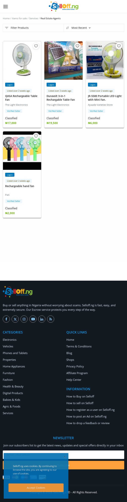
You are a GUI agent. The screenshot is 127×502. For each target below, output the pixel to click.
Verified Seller (13, 111)
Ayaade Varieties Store (100, 104)
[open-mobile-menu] (5, 6)
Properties (9, 359)
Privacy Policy (75, 366)
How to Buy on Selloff (80, 396)
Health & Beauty (13, 386)
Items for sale (19, 18)
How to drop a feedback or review (88, 423)
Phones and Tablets (15, 353)
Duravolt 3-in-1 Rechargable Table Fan (61, 97)
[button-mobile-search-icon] (121, 6)
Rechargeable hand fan (19, 186)
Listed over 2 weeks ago (18, 90)
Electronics (9, 339)
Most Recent (78, 28)
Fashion (8, 380)
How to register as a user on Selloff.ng (90, 410)
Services (33, 18)
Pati (7, 194)
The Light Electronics (16, 104)
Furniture (9, 373)
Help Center (73, 380)
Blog (69, 353)
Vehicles (8, 346)
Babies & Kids (11, 400)
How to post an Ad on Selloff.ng (86, 416)
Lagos (10, 84)
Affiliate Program (77, 373)
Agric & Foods (11, 406)
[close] (64, 457)
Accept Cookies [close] (36, 487)
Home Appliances (14, 366)
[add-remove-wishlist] (36, 46)
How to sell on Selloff (79, 403)
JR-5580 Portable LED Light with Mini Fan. (105, 97)
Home (6, 18)
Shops (70, 359)
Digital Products (13, 393)
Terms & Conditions (79, 346)
